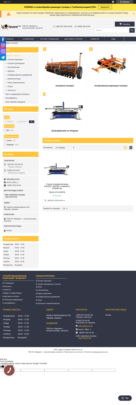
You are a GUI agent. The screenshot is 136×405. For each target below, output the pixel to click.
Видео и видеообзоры (13, 293)
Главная (9, 39)
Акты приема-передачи (15, 102)
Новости (95, 39)
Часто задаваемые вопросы (17, 94)
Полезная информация (13, 300)
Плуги (39, 300)
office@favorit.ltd (13, 179)
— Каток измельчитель (15, 83)
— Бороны (9, 71)
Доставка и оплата (74, 39)
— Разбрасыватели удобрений (18, 75)
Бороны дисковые (44, 293)
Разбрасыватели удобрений (48, 297)
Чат (125, 398)
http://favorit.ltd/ (11, 197)
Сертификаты (11, 98)
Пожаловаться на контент (73, 352)
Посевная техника (65, 86)
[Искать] (132, 30)
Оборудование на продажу (64, 131)
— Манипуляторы (13, 79)
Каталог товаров (12, 56)
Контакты (8, 286)
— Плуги (9, 86)
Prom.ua (79, 350)
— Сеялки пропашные (15, 63)
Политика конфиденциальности (96, 352)
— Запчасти (10, 90)
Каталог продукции (49, 39)
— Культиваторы (12, 67)
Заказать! (105, 7)
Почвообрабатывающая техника (111, 86)
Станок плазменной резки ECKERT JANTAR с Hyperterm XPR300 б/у (57, 186)
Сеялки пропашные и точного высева (48, 285)
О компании (28, 39)
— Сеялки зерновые (14, 59)
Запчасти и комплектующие (48, 303)
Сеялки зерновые (44, 281)
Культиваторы (42, 290)
